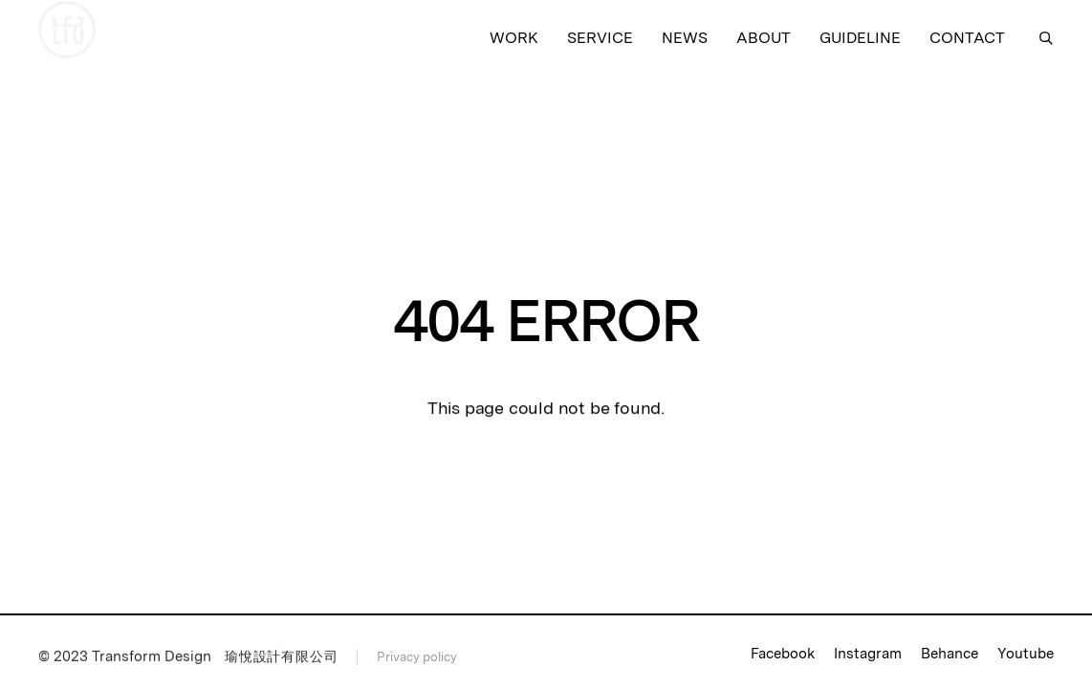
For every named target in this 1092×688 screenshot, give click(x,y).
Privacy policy (417, 659)
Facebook (783, 653)
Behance (949, 653)
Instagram (868, 653)
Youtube (1025, 653)
